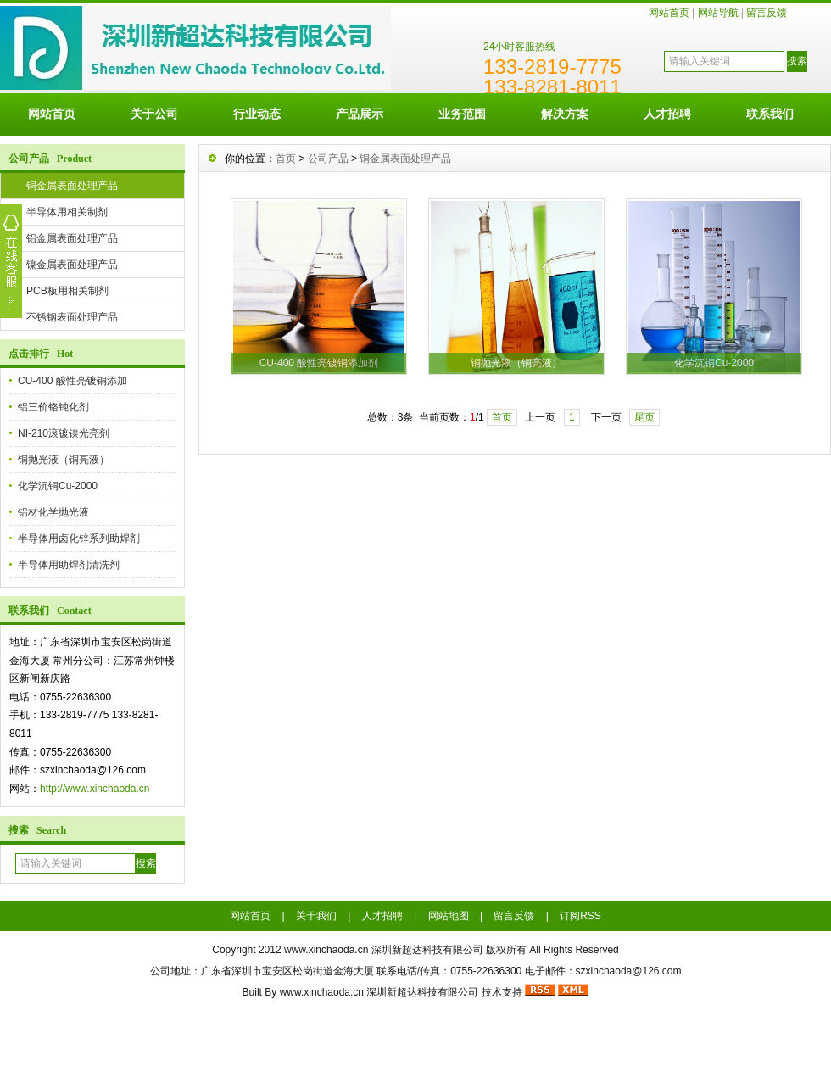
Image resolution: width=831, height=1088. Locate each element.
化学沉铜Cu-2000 (58, 486)
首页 (286, 159)
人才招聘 (667, 113)
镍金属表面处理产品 (72, 265)
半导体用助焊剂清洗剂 (69, 565)
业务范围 (462, 113)
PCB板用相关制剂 (67, 291)
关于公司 (154, 113)
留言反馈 (766, 13)
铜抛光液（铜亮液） (63, 460)
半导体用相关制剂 (67, 212)
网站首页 (669, 13)
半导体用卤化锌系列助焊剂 (79, 538)
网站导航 (718, 13)
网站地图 (448, 916)
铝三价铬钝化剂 (53, 407)
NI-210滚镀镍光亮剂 (63, 433)
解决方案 (564, 113)
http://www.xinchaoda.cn (94, 789)
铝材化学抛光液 (53, 512)
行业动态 (257, 113)
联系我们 (770, 113)
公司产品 (328, 159)
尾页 (644, 417)
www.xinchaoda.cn (326, 950)
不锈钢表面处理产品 (72, 317)
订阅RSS (580, 916)
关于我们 (316, 916)
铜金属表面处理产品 (72, 186)
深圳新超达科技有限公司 (422, 992)
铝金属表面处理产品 (72, 238)
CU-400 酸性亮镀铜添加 (72, 381)
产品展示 (359, 113)
